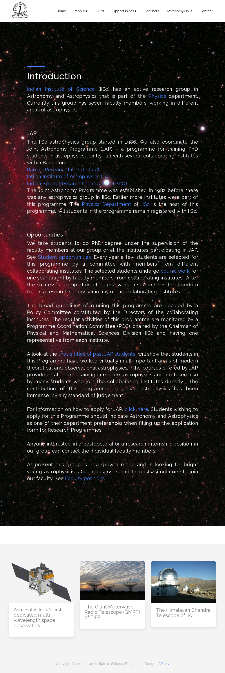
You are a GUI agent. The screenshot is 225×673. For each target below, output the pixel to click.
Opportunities (124, 11)
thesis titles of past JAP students (96, 354)
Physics (157, 96)
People (81, 11)
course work (175, 271)
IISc (146, 204)
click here (136, 409)
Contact (206, 11)
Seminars (152, 11)
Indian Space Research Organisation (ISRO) (77, 183)
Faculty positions (85, 478)
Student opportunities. (65, 257)
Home (61, 11)
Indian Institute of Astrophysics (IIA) (68, 176)
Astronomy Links (179, 11)
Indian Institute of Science (61, 89)
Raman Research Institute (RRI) (63, 169)
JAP (100, 11)
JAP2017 (163, 664)
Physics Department (106, 204)
